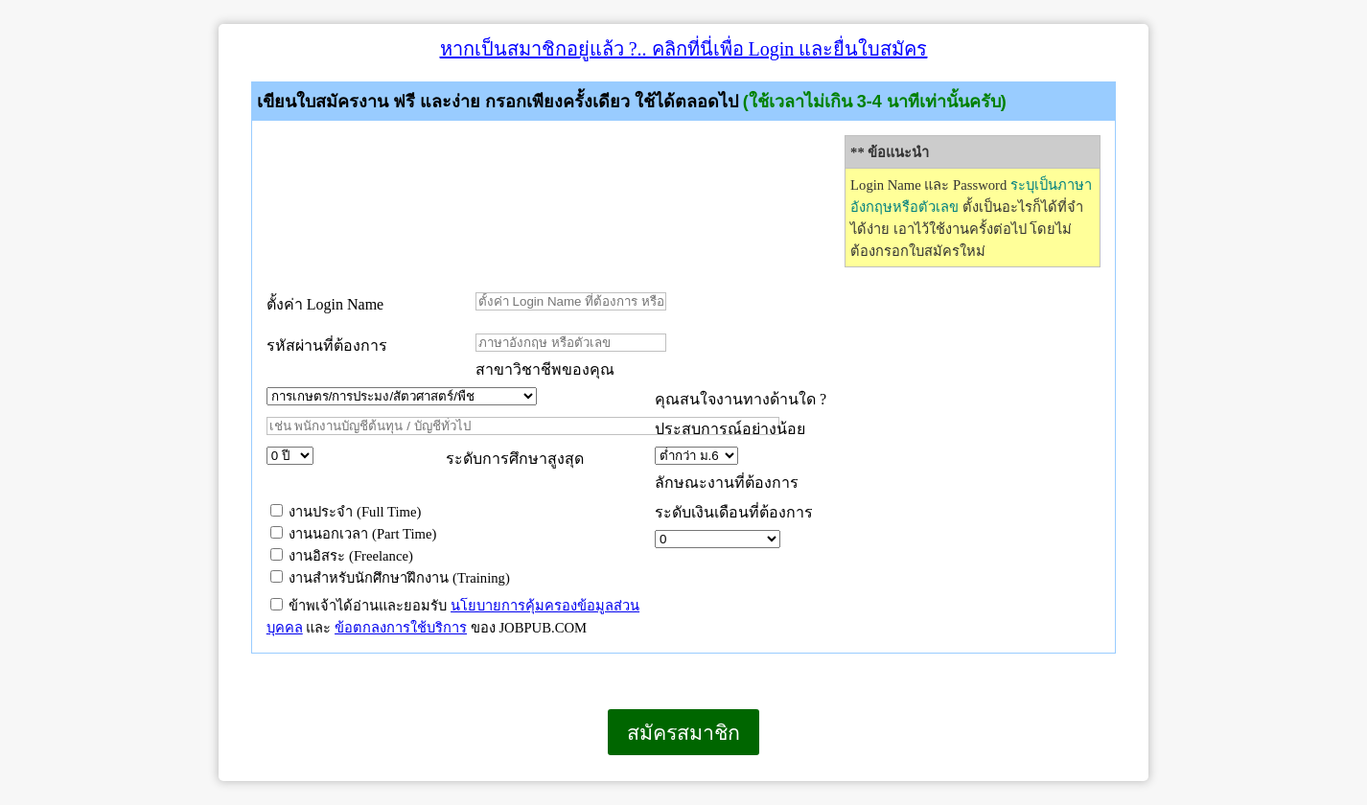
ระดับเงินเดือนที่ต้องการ (734, 512)
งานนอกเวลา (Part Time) (353, 533)
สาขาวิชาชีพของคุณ (544, 369)
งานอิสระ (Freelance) (341, 556)
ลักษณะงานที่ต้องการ (727, 482)
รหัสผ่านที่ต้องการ (326, 345)
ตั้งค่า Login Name (324, 304)
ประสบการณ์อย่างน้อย (732, 429)
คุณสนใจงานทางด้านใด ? (740, 399)
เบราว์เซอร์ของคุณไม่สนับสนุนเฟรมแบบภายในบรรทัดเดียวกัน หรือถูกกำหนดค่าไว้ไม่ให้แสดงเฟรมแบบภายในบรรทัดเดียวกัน (219, 780)
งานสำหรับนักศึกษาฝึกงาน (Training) (390, 578)
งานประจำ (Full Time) (346, 511)
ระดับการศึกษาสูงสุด (515, 458)
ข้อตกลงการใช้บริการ (401, 627)
